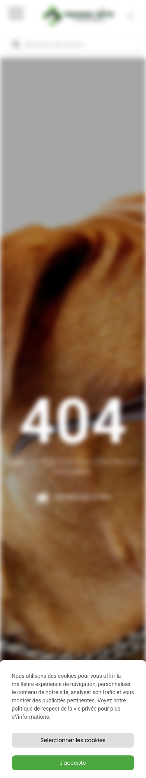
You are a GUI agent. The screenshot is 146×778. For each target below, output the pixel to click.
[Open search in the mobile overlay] (73, 44)
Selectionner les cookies (73, 740)
